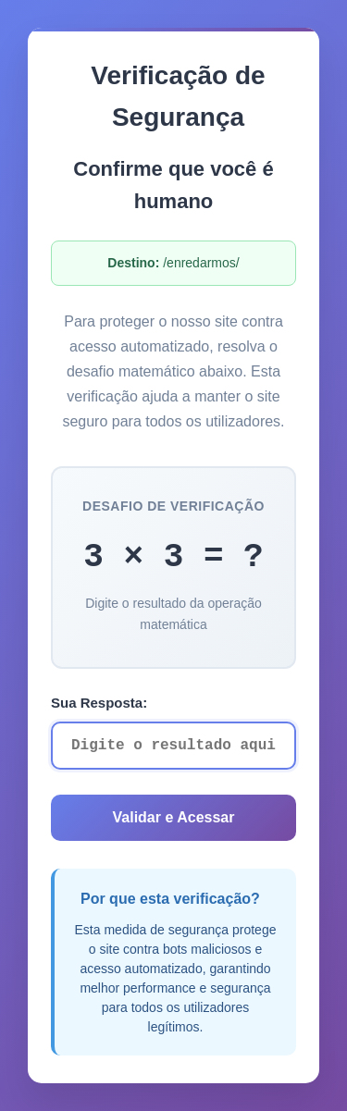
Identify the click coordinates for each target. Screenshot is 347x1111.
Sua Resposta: (99, 702)
